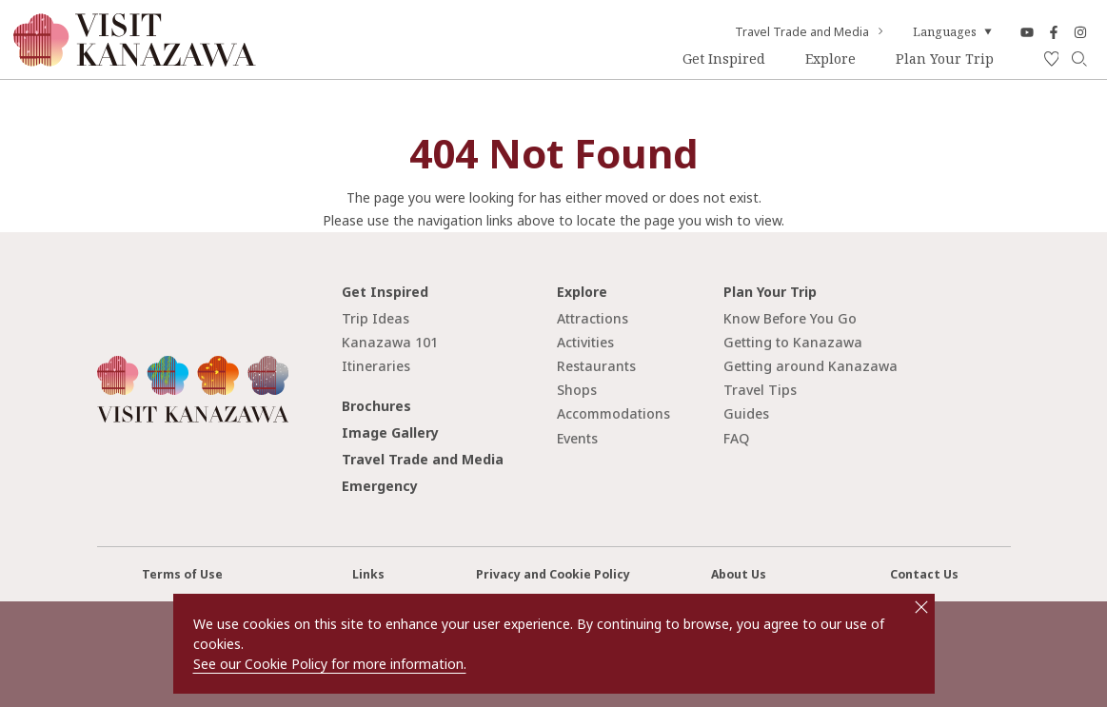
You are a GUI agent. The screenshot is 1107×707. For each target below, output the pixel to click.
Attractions (592, 318)
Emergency (380, 486)
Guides (746, 413)
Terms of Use (182, 574)
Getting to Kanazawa (792, 342)
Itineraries (376, 366)
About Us (738, 574)
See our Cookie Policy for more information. (329, 664)
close (921, 607)
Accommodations (613, 413)
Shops (577, 390)
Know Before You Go (790, 318)
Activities (585, 342)
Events (577, 438)
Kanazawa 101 (390, 342)
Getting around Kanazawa (810, 366)
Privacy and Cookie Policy (553, 574)
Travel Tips (760, 390)
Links (368, 574)
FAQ (736, 438)
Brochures (376, 406)
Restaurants (596, 366)
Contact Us (924, 574)
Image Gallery (390, 432)
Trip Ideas (375, 318)
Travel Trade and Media (810, 32)
